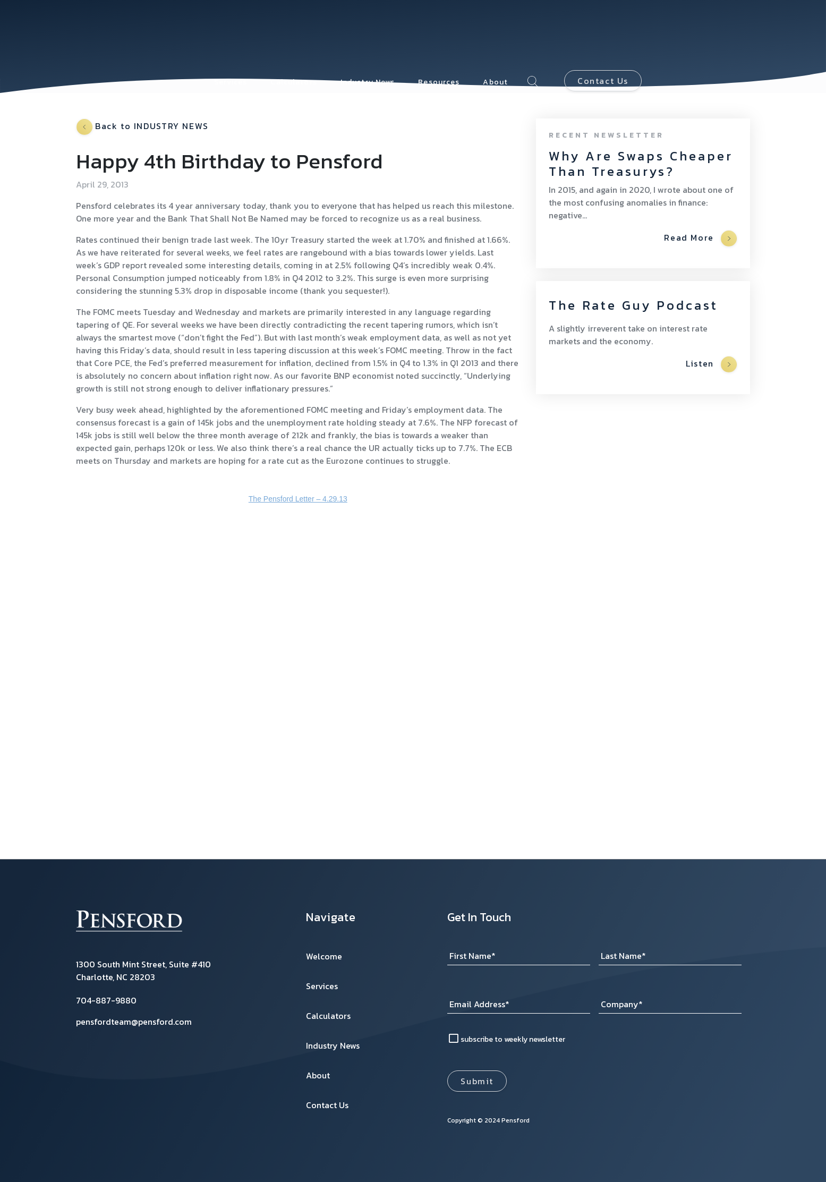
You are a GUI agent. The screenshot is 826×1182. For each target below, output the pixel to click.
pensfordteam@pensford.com (134, 1021)
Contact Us (602, 38)
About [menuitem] (495, 39)
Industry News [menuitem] (367, 39)
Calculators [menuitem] (293, 39)
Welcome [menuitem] (324, 956)
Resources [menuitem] (438, 39)
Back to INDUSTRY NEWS (142, 127)
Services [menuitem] (231, 39)
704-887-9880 (106, 1000)
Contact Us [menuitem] (327, 1105)
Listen (711, 364)
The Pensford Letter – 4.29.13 (298, 499)
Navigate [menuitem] (331, 917)
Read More (700, 238)
